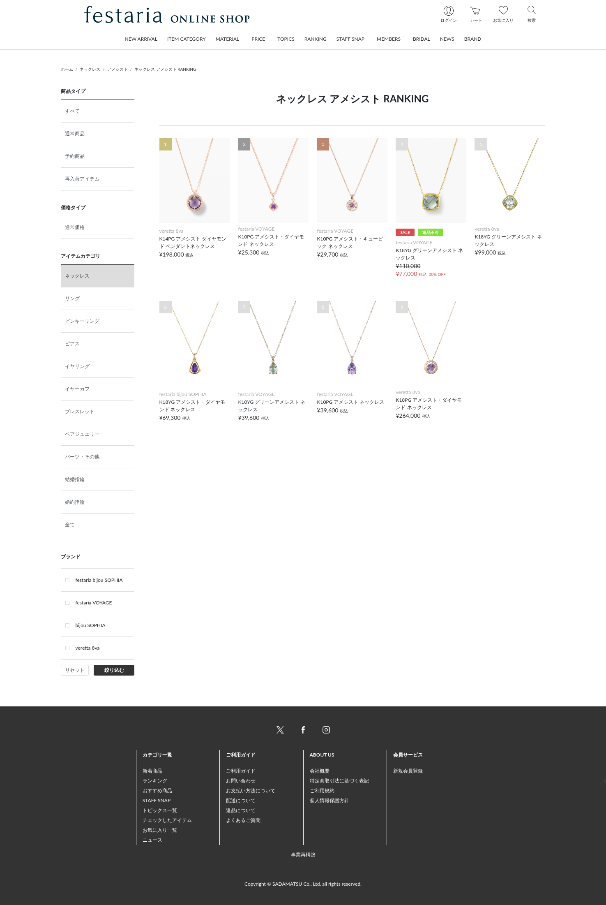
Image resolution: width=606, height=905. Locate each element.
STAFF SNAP (157, 800)
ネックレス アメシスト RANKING (165, 69)
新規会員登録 (408, 771)
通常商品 (75, 133)
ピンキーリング (82, 321)
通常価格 (75, 227)
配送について (241, 800)
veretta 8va (88, 648)
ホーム (67, 69)
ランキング (155, 781)
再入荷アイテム (82, 179)
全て (70, 524)
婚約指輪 (75, 502)
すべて (72, 111)
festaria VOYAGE (94, 602)
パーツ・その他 (82, 457)
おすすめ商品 (157, 790)
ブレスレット (79, 411)
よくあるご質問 (243, 820)
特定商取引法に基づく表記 (339, 781)
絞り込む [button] (114, 670)
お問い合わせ (241, 781)
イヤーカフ (77, 389)
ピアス (72, 343)
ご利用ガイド (241, 771)
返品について (241, 810)
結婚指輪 (75, 479)
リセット (75, 670)
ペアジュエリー (82, 434)
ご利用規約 (322, 790)
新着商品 (152, 771)
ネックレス (90, 69)
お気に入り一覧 (160, 830)
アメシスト (117, 69)
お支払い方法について (250, 790)
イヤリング (77, 366)
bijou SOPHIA (91, 625)
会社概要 (319, 771)
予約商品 (75, 156)
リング (72, 298)
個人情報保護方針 (329, 800)
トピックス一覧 (160, 810)
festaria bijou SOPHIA (99, 580)
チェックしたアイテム (167, 820)
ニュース (152, 840)
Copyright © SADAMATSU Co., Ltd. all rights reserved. (303, 884)
